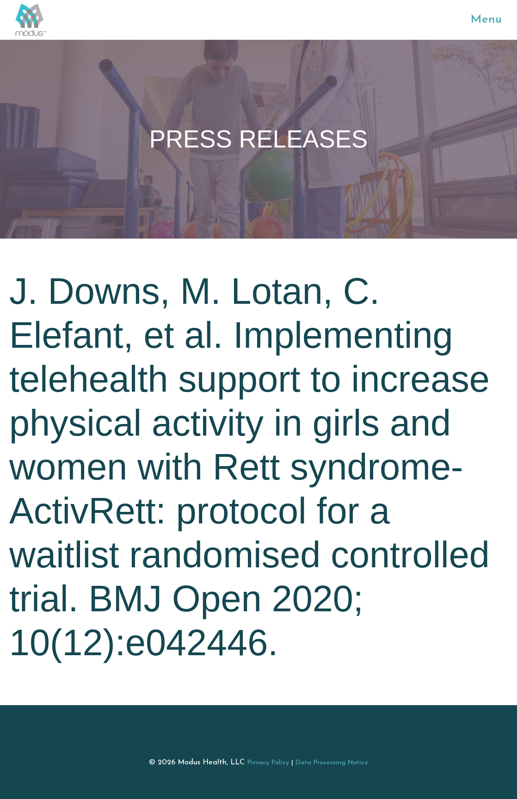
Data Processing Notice (331, 762)
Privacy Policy (268, 762)
